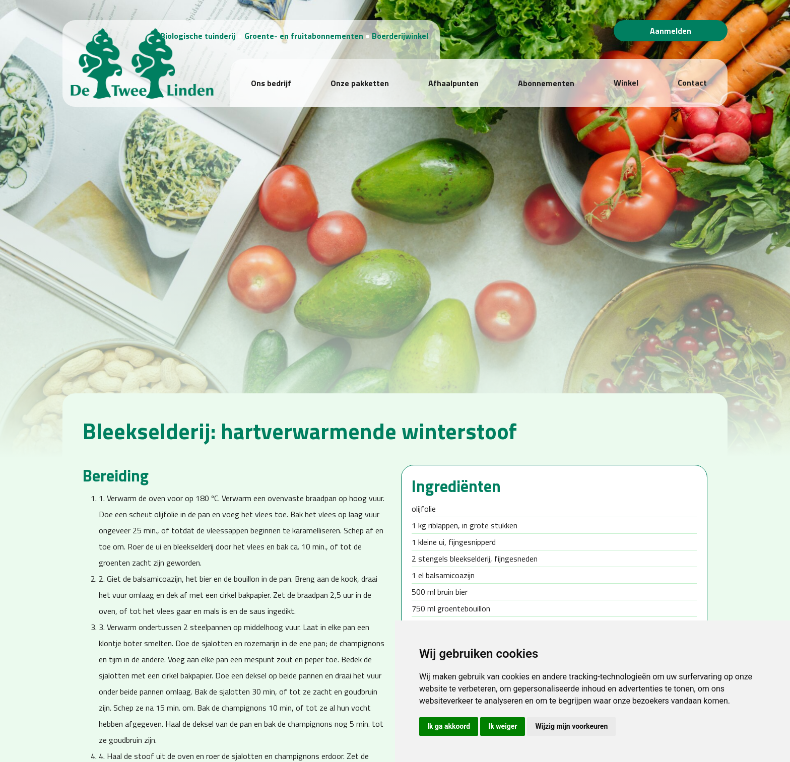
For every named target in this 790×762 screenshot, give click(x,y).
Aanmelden (670, 31)
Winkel (626, 71)
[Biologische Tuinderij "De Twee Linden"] (127, 55)
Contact (692, 71)
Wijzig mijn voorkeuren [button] (571, 726)
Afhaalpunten (453, 72)
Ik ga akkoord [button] (448, 726)
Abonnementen (546, 72)
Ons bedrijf (271, 72)
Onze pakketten (360, 72)
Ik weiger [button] (502, 726)
